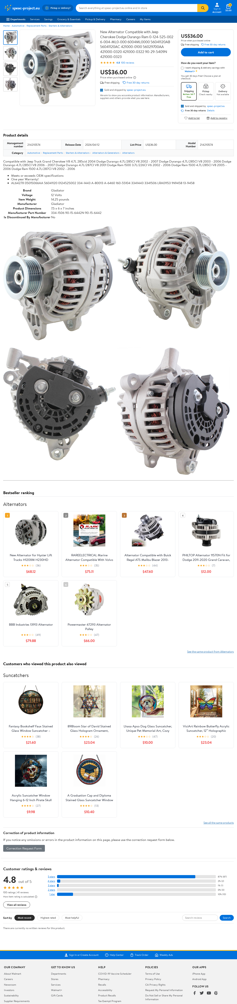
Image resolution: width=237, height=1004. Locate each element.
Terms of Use (152, 973)
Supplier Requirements (17, 1001)
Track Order (139, 955)
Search (227, 917)
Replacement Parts (36, 25)
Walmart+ (56, 990)
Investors (9, 990)
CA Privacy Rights (155, 984)
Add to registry (216, 118)
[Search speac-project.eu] (136, 8)
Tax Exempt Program (109, 1001)
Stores (54, 979)
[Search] (202, 8)
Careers (130, 19)
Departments (15, 19)
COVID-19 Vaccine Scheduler (114, 973)
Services (35, 19)
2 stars (51, 889)
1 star (52, 894)
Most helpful (72, 917)
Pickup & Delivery (95, 19)
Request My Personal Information (164, 990)
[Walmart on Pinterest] (216, 993)
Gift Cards (57, 995)
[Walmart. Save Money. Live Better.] (22, 8)
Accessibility (105, 990)
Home (6, 25)
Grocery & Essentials (68, 19)
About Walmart (12, 973)
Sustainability (11, 995)
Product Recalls (107, 995)
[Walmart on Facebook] (194, 993)
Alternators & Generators (105, 153)
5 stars (51, 876)
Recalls (102, 984)
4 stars (51, 880)
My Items (145, 19)
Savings (48, 19)
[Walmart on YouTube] (209, 993)
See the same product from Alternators (210, 651)
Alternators (128, 153)
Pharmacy (115, 19)
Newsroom (10, 984)
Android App (199, 979)
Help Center (114, 955)
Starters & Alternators (60, 25)
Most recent (24, 917)
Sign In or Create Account (81, 955)
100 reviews (127, 62)
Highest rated (48, 917)
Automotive (18, 25)
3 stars (51, 885)
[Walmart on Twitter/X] (201, 993)
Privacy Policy (153, 979)
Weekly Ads (164, 955)
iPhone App (198, 973)
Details (210, 110)
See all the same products (218, 823)
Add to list (192, 118)
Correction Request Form (24, 848)
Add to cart (206, 52)
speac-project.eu (136, 90)
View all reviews (16, 905)
